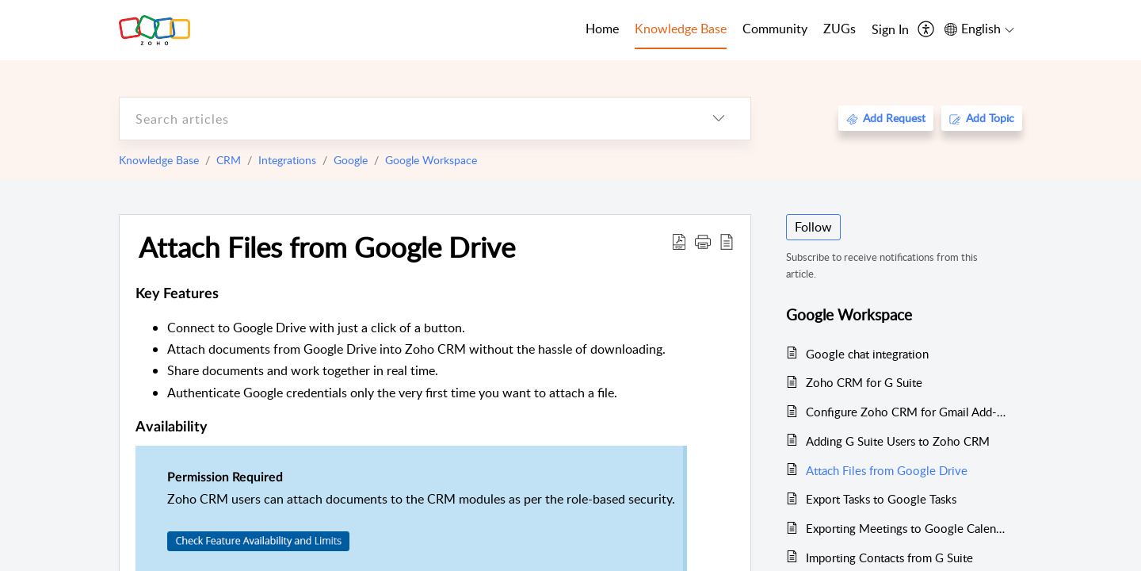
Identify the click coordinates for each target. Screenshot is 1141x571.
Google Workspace (431, 159)
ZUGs (839, 28)
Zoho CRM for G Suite (864, 382)
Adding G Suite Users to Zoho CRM (898, 441)
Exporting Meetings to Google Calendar (906, 528)
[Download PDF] (679, 241)
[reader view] (727, 241)
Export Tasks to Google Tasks (881, 499)
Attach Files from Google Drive (327, 247)
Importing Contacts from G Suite (889, 557)
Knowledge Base (159, 159)
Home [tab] (602, 28)
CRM (228, 159)
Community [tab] (774, 28)
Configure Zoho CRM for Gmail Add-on (906, 412)
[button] (703, 241)
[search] (403, 119)
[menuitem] (890, 30)
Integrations (287, 159)
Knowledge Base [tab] (681, 28)
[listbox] (718, 119)
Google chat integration (867, 354)
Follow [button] (813, 227)
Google (351, 159)
